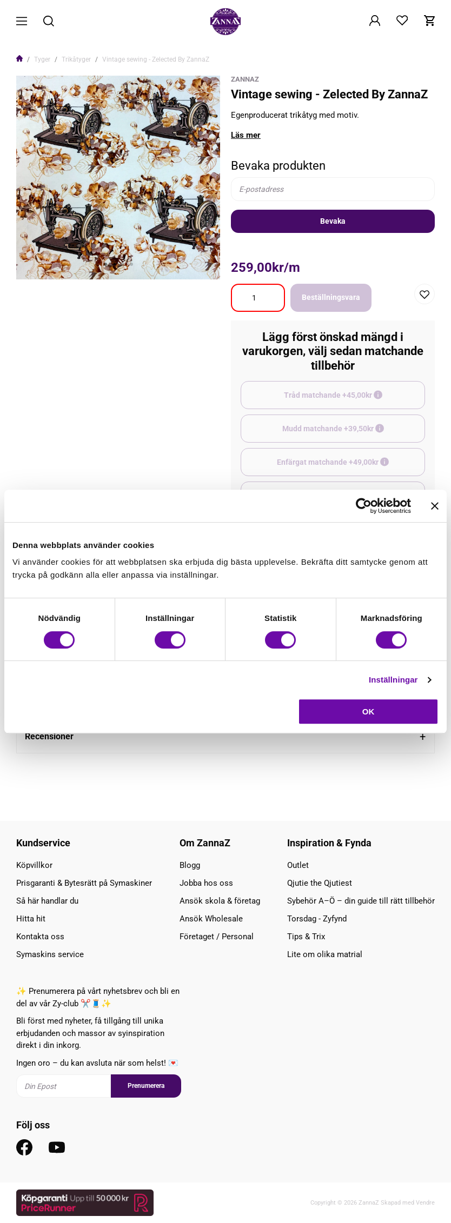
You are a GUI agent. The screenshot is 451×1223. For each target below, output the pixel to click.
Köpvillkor (34, 865)
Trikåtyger (76, 59)
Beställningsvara (331, 297)
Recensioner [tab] (49, 736)
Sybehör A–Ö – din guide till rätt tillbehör (361, 901)
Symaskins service (50, 954)
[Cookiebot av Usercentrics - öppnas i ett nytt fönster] (363, 506)
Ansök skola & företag (220, 901)
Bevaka (333, 221)
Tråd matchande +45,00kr (355, 400)
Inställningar (393, 679)
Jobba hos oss (206, 883)
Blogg (190, 865)
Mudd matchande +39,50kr (354, 433)
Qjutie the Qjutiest (319, 883)
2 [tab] (114, 264)
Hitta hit (30, 919)
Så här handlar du (47, 901)
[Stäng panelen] (435, 506)
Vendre (425, 1202)
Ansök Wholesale (211, 919)
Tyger (42, 59)
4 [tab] (131, 264)
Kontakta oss (40, 936)
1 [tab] (105, 264)
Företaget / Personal (217, 936)
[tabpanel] (118, 177)
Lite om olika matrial (324, 954)
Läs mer (246, 135)
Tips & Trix (306, 936)
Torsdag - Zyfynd (317, 919)
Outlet (298, 865)
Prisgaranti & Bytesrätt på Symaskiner (84, 883)
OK (368, 711)
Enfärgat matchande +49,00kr (351, 467)
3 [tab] (122, 264)
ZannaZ (245, 79)
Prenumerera (146, 1086)
